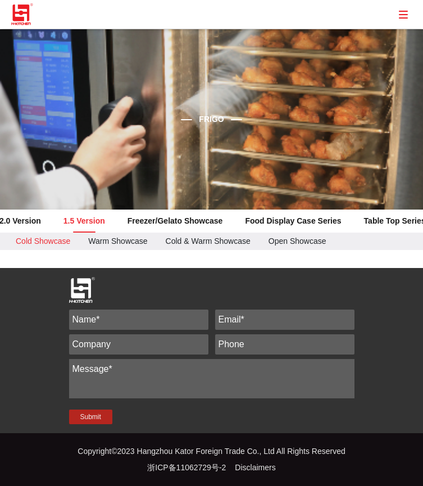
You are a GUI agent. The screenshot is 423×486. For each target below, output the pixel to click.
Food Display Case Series (293, 220)
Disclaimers (255, 467)
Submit (90, 417)
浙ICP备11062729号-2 (186, 467)
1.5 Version (84, 220)
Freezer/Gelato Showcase (175, 220)
